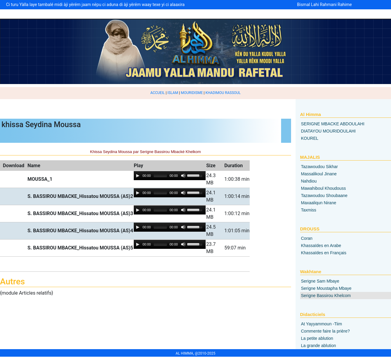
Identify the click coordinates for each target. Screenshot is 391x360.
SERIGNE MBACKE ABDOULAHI (332, 123)
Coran (306, 238)
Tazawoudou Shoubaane (324, 195)
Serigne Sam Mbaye (320, 281)
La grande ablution (318, 345)
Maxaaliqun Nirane (318, 202)
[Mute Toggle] (183, 175)
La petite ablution (317, 338)
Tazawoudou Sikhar (319, 166)
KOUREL (310, 138)
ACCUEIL (157, 93)
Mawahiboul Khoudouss (323, 188)
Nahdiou (309, 181)
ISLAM (173, 93)
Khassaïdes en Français (323, 252)
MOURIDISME (192, 93)
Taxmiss (308, 210)
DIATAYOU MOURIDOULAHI (328, 131)
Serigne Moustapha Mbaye (326, 288)
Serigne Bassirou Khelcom (326, 295)
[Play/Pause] (137, 175)
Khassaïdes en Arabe (321, 245)
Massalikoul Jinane (319, 173)
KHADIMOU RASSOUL (223, 93)
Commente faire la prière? (325, 331)
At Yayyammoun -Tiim (321, 323)
